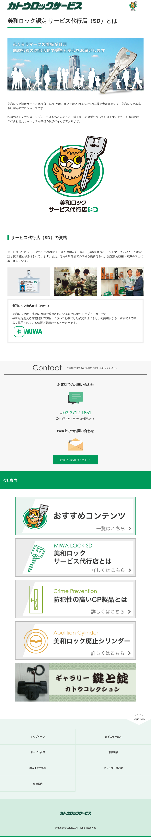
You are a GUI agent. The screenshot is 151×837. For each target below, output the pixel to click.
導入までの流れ (37, 768)
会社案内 (37, 783)
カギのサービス (113, 736)
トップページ (38, 736)
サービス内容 (38, 752)
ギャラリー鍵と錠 (113, 768)
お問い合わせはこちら (75, 459)
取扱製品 (113, 752)
